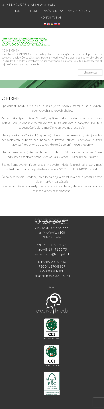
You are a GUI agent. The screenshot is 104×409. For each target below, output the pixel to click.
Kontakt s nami (52, 17)
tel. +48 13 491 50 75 (52, 245)
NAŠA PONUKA (53, 11)
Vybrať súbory (79, 11)
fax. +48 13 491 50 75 (52, 249)
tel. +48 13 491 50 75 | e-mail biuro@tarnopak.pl (29, 4)
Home (18, 11)
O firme (33, 11)
